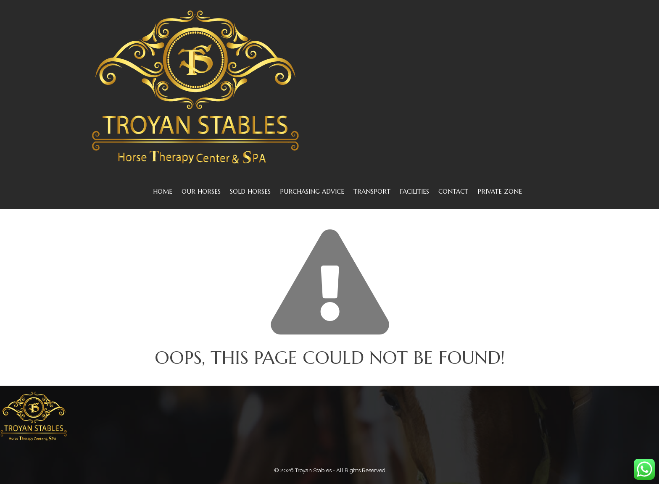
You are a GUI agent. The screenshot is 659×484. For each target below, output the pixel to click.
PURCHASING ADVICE (312, 191)
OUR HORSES (201, 191)
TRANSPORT (371, 191)
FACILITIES (414, 191)
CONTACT (453, 191)
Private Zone (499, 191)
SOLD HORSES (250, 191)
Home (162, 191)
